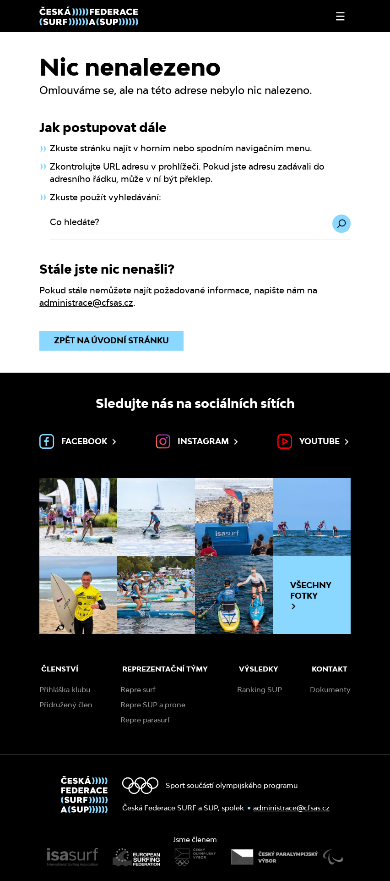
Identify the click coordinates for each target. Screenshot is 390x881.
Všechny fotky (310, 595)
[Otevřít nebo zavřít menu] (340, 16)
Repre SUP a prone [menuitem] (152, 704)
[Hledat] (341, 224)
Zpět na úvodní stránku (111, 340)
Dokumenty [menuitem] (330, 689)
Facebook (78, 441)
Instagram (198, 441)
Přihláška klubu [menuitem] (64, 689)
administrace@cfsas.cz (86, 302)
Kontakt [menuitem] (329, 669)
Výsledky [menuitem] (258, 669)
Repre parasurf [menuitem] (145, 720)
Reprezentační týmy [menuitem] (165, 669)
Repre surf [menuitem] (138, 689)
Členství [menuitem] (59, 669)
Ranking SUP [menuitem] (259, 689)
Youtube (314, 441)
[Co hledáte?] (200, 227)
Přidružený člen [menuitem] (65, 704)
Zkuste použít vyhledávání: (105, 197)
